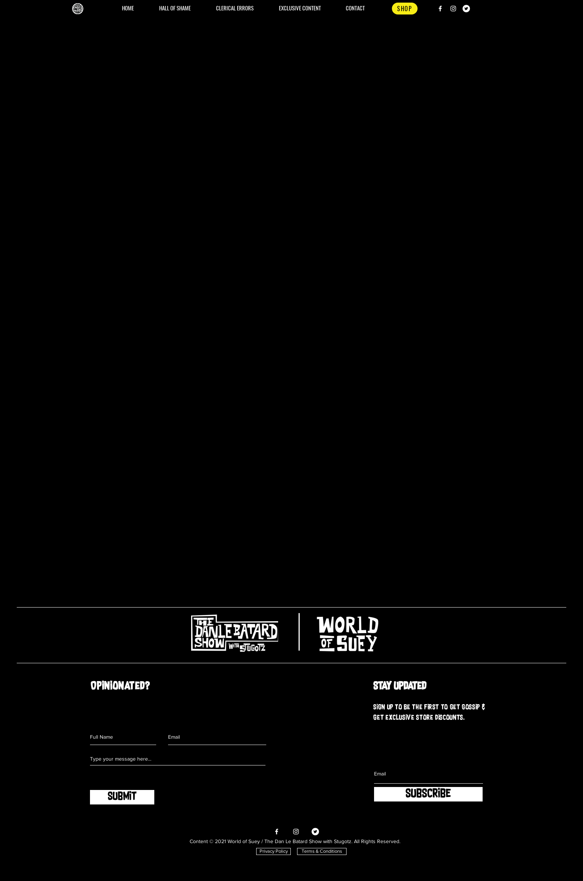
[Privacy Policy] (273, 851)
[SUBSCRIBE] (428, 794)
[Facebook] (440, 8)
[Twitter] (466, 8)
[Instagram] (453, 8)
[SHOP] (405, 8)
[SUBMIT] (122, 797)
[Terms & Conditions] (322, 851)
